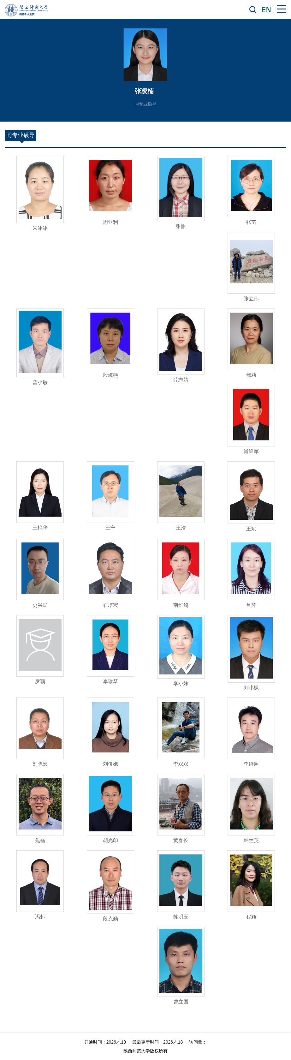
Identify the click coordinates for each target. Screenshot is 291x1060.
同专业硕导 (145, 103)
